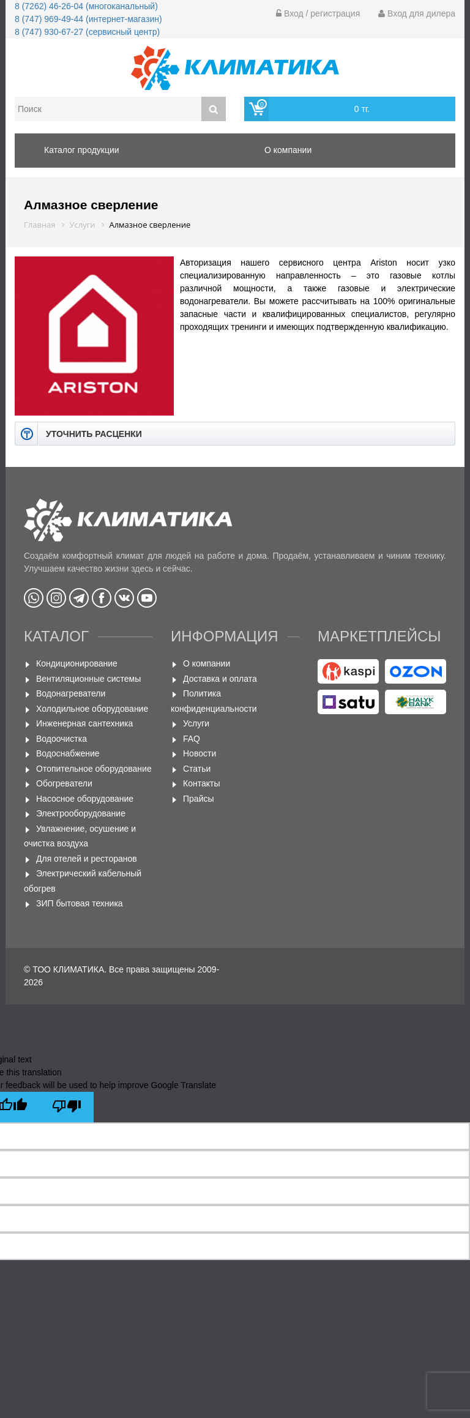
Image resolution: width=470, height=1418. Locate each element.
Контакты (201, 783)
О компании (206, 663)
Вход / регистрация (318, 13)
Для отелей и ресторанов (86, 859)
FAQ (191, 739)
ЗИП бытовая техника (79, 903)
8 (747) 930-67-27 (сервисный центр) (87, 32)
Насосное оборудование (84, 799)
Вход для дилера (416, 13)
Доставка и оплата (220, 679)
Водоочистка (61, 739)
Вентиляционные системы (88, 679)
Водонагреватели (70, 693)
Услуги (196, 723)
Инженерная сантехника (84, 723)
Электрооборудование (80, 813)
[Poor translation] (67, 1107)
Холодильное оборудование (92, 709)
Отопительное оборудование (94, 769)
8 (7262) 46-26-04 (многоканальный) (86, 6)
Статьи (197, 769)
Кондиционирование (77, 663)
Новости (199, 753)
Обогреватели (64, 783)
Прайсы (198, 799)
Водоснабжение (68, 753)
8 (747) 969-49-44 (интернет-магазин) (88, 19)
